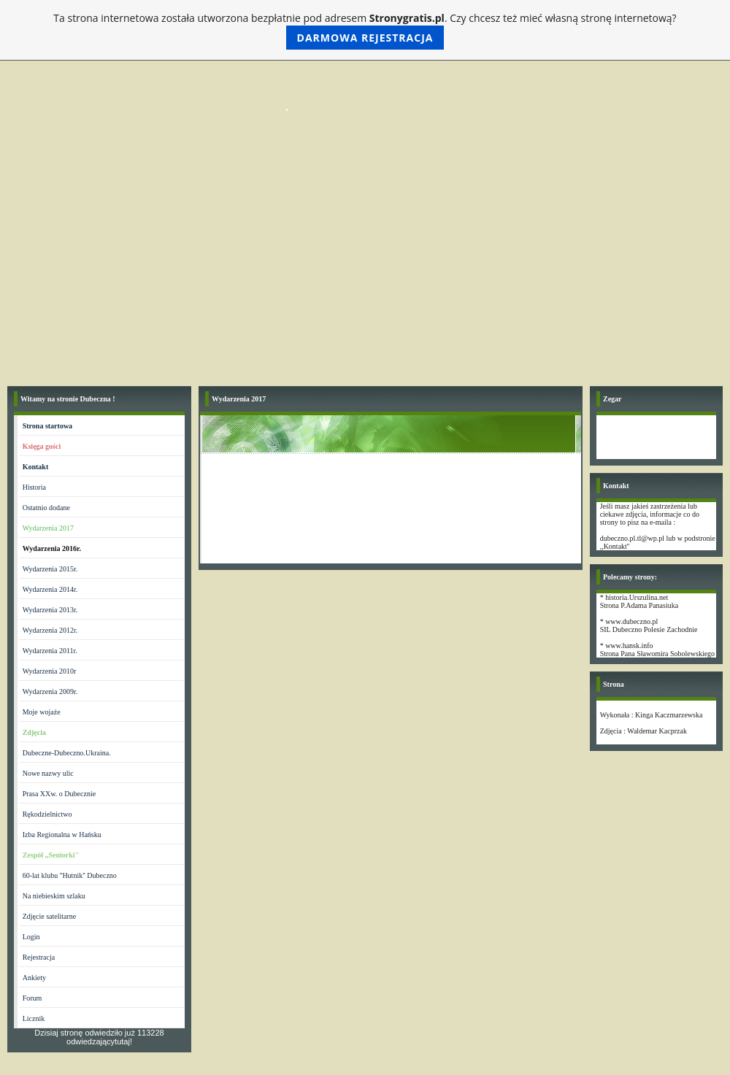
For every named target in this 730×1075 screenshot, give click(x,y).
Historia (34, 487)
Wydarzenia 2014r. (50, 589)
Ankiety (34, 978)
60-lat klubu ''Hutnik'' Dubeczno (70, 875)
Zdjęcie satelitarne (50, 916)
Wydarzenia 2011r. (50, 651)
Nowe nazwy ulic (48, 773)
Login (31, 937)
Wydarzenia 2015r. (50, 569)
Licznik (34, 1018)
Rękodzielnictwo (47, 814)
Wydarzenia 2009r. (50, 691)
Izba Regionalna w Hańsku (62, 835)
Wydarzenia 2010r (50, 671)
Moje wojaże (42, 712)
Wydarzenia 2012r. (50, 630)
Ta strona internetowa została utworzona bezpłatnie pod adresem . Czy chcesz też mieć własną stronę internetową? (364, 30)
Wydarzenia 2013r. (50, 610)
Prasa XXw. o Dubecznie (59, 794)
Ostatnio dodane (46, 508)
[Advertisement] (365, 269)
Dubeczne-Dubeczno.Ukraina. (67, 753)
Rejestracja (39, 957)
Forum (32, 998)
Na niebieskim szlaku (54, 896)
